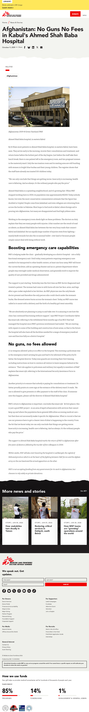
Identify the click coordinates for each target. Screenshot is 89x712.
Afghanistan (12, 76)
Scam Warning (6, 649)
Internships (49, 637)
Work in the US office (52, 629)
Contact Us (5, 644)
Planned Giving (6, 616)
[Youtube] (24, 591)
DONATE (75, 14)
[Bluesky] (9, 591)
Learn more (7, 7)
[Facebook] (4, 591)
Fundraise (49, 604)
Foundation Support (8, 619)
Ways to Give (6, 609)
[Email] (23, 584)
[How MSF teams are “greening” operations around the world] (74, 521)
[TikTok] (34, 591)
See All (83, 491)
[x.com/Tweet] (14, 591)
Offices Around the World (10, 632)
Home (4, 22)
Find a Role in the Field (53, 632)
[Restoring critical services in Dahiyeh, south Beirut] (44, 521)
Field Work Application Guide (54, 634)
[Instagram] (19, 591)
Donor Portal (6, 604)
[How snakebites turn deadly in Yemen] (15, 521)
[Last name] (66, 580)
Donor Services (6, 601)
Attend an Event (50, 606)
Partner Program (7, 614)
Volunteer (49, 609)
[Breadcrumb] (44, 22)
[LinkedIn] (29, 591)
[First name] (23, 580)
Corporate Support (7, 621)
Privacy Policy (6, 647)
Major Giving (6, 611)
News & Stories (16, 22)
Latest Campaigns (51, 601)
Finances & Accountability (10, 606)
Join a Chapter (50, 611)
